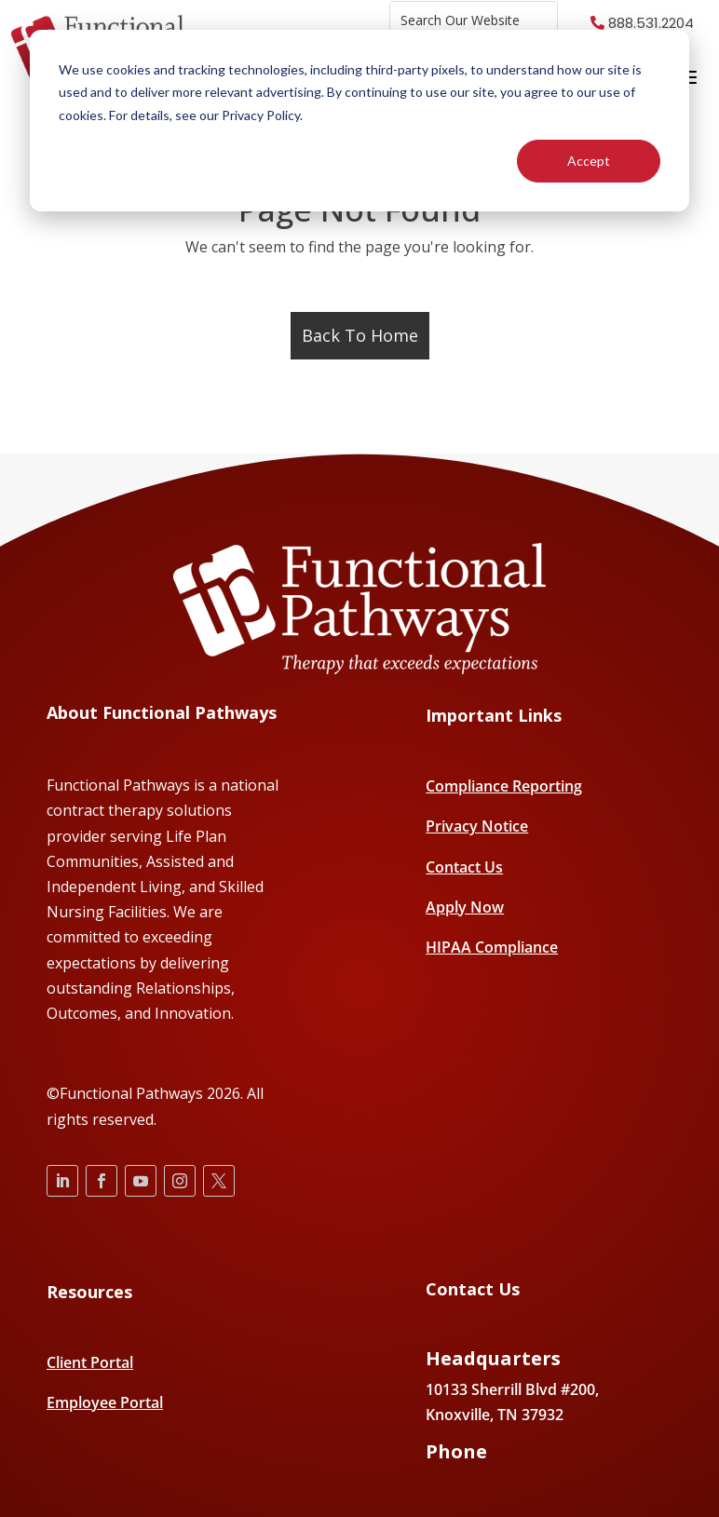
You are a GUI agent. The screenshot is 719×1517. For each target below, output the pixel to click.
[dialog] (359, 120)
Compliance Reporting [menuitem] (504, 786)
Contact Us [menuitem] (464, 867)
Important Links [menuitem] (494, 715)
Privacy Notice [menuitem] (477, 826)
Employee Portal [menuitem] (105, 1402)
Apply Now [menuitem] (465, 907)
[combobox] (473, 20)
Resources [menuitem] (89, 1292)
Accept (588, 161)
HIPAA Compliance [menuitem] (492, 947)
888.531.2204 (651, 23)
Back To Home (360, 335)
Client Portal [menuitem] (90, 1362)
